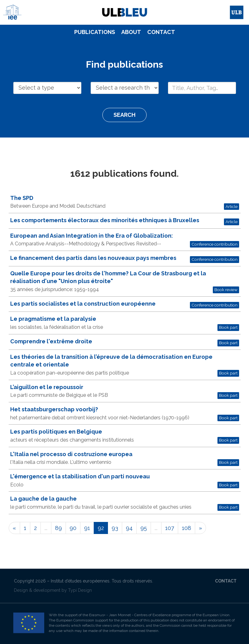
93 (115, 528)
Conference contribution (214, 244)
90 (73, 528)
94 (129, 528)
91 (87, 528)
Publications (94, 32)
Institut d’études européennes (80, 580)
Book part (228, 327)
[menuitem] (95, 32)
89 (58, 528)
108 (186, 528)
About (131, 32)
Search (124, 115)
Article (231, 206)
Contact (161, 32)
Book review (226, 289)
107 (169, 528)
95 (143, 528)
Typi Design (80, 590)
